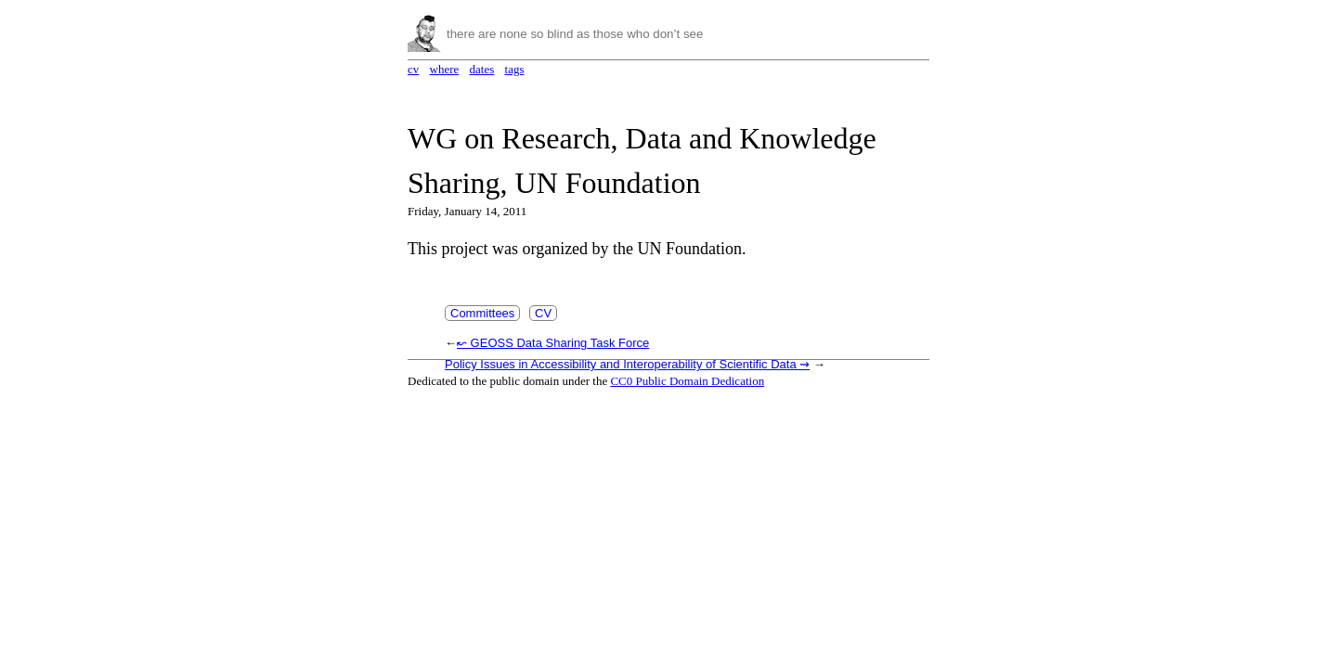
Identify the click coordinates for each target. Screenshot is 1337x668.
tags (515, 69)
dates (482, 69)
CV (543, 313)
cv (413, 69)
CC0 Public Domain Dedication (687, 381)
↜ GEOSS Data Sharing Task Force (553, 343)
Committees (482, 313)
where (445, 69)
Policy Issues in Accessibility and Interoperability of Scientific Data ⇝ (627, 364)
